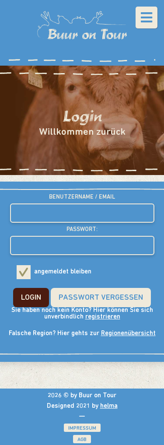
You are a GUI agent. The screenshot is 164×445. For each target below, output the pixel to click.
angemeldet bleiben (54, 272)
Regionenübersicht (128, 333)
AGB (82, 439)
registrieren (102, 317)
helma (109, 406)
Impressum (82, 428)
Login (31, 298)
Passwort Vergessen (101, 298)
